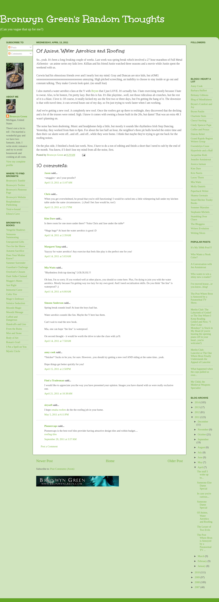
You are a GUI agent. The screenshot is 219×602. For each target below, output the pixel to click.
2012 (197, 412)
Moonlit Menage (14, 312)
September (203, 439)
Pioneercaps (50, 426)
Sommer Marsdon (200, 207)
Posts (12, 47)
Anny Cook (197, 86)
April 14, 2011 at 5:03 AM (57, 256)
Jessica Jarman (198, 164)
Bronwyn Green (18, 116)
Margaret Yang (52, 246)
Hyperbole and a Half (202, 150)
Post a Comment (49, 446)
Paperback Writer (199, 191)
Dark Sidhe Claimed (16, 276)
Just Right (11, 285)
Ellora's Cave (13, 213)
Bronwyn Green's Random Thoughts (82, 19)
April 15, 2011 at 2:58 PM (57, 369)
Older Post (175, 461)
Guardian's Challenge (17, 267)
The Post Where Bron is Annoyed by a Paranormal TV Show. (202, 298)
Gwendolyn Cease (200, 146)
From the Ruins (14, 328)
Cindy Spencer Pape (201, 125)
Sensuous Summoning (12, 236)
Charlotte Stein (198, 116)
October (202, 434)
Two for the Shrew (15, 246)
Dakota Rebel (198, 134)
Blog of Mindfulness (201, 99)
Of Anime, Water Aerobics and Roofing (204, 517)
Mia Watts (50, 267)
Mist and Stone (14, 333)
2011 (197, 417)
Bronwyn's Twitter (15, 185)
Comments (15, 53)
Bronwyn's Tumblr (15, 180)
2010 (197, 572)
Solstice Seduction (15, 303)
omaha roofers (58, 409)
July (200, 452)
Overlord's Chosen (15, 271)
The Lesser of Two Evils (204, 528)
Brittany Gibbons (199, 95)
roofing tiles (50, 434)
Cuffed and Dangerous (11, 318)
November (203, 429)
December (203, 421)
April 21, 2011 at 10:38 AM (58, 393)
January (202, 566)
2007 (197, 587)
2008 (197, 582)
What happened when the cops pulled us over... (202, 371)
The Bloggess (198, 224)
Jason (47, 173)
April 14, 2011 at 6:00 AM (57, 291)
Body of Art (12, 337)
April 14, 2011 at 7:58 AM (57, 341)
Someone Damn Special (202, 504)
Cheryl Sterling (198, 120)
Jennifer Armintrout (201, 159)
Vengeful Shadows (15, 229)
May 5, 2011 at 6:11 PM (56, 414)
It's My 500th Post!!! (201, 247)
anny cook (49, 352)
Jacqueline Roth (199, 155)
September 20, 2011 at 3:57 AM (60, 439)
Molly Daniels (198, 186)
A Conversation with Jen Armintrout (201, 265)
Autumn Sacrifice (15, 250)
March (201, 556)
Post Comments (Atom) (62, 468)
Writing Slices (198, 233)
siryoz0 (48, 405)
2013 (197, 407)
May (200, 462)
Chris (47, 194)
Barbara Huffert (199, 90)
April (201, 467)
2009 (197, 577)
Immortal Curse (14, 289)
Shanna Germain (199, 195)
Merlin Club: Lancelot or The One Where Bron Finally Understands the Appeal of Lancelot (201, 355)
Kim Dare (49, 218)
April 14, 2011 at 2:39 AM (57, 235)
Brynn (95, 90)
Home (110, 461)
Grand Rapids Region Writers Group (202, 140)
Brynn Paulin (197, 111)
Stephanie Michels (200, 212)
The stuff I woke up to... (202, 474)
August (202, 447)
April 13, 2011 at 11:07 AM (58, 182)
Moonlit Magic (14, 307)
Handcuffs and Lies (16, 324)
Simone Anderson (53, 302)
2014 (197, 402)
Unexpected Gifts (15, 241)
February (203, 561)
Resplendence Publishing (13, 203)
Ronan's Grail (13, 342)
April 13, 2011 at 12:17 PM (58, 207)
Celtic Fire (11, 294)
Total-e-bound (13, 209)
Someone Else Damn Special (204, 485)
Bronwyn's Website (16, 197)
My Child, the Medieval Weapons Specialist (200, 384)
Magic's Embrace (15, 298)
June (200, 457)
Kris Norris (196, 173)
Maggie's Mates (14, 280)
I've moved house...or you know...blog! (202, 285)
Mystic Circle (13, 351)
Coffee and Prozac (200, 129)
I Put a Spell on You (16, 346)
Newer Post (44, 461)
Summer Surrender (15, 262)
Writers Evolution (200, 228)
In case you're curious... (204, 495)
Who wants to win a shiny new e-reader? (201, 275)
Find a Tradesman (54, 380)
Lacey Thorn (197, 177)
